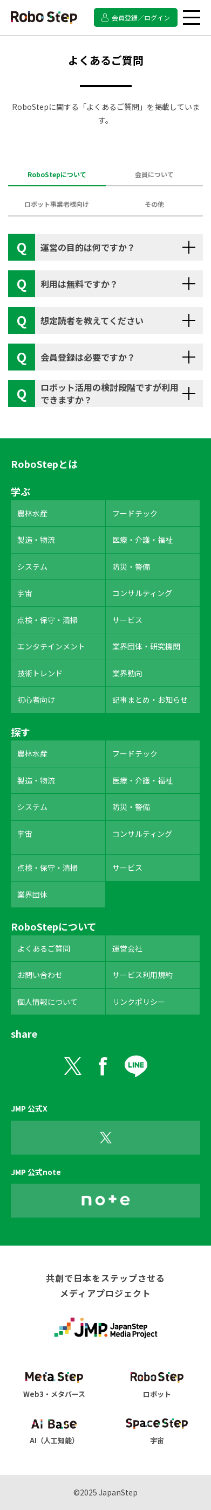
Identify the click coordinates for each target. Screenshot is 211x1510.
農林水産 (32, 513)
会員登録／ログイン (141, 17)
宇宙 (24, 593)
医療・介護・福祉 (142, 539)
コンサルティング (142, 593)
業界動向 (127, 673)
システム (32, 566)
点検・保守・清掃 (47, 619)
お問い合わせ (40, 974)
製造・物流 (36, 539)
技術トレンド (40, 673)
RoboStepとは (44, 464)
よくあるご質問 (43, 948)
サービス (127, 619)
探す (20, 732)
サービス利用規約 (142, 974)
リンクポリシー (138, 1001)
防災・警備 (131, 566)
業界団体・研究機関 (146, 646)
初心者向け (36, 699)
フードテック (135, 513)
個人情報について (47, 1001)
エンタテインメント (51, 646)
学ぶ (20, 491)
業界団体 (32, 894)
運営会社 (127, 948)
